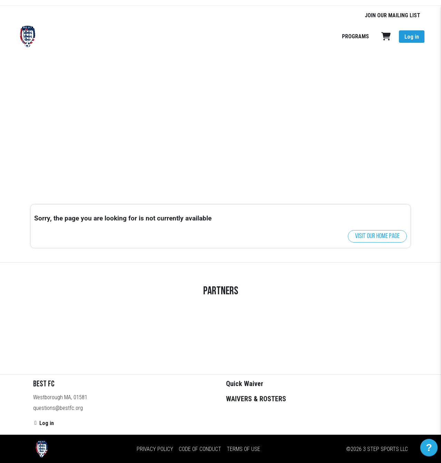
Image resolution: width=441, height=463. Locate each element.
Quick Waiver (244, 383)
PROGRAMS (355, 36)
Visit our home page (377, 236)
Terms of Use (243, 449)
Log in (411, 36)
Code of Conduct (200, 449)
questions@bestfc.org (58, 408)
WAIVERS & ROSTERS (256, 398)
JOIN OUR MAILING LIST (392, 15)
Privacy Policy (155, 449)
